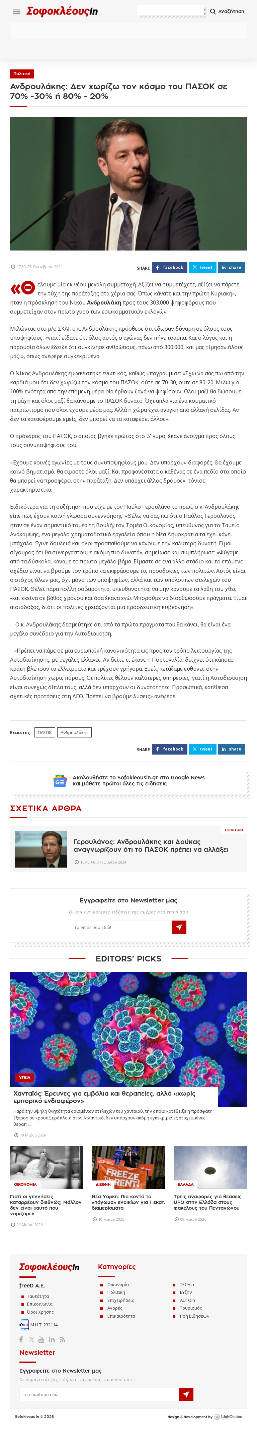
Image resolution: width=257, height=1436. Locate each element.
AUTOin (187, 1309)
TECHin (187, 1293)
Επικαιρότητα (121, 1325)
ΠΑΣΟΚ (45, 734)
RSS (61, 1348)
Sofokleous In (70, 12)
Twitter (33, 1348)
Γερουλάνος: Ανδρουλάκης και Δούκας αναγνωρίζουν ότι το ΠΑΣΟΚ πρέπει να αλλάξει (151, 855)
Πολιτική (21, 76)
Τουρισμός (191, 1317)
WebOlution (228, 1426)
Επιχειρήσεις (120, 1309)
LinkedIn (52, 1348)
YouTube (42, 1348)
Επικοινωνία (40, 1313)
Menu (16, 11)
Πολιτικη (234, 839)
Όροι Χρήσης (40, 1321)
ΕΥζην (186, 1301)
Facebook (23, 1348)
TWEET (206, 269)
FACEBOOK (173, 269)
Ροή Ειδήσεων (194, 1325)
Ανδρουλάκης (74, 734)
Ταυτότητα (38, 1305)
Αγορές (114, 1317)
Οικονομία (118, 1293)
